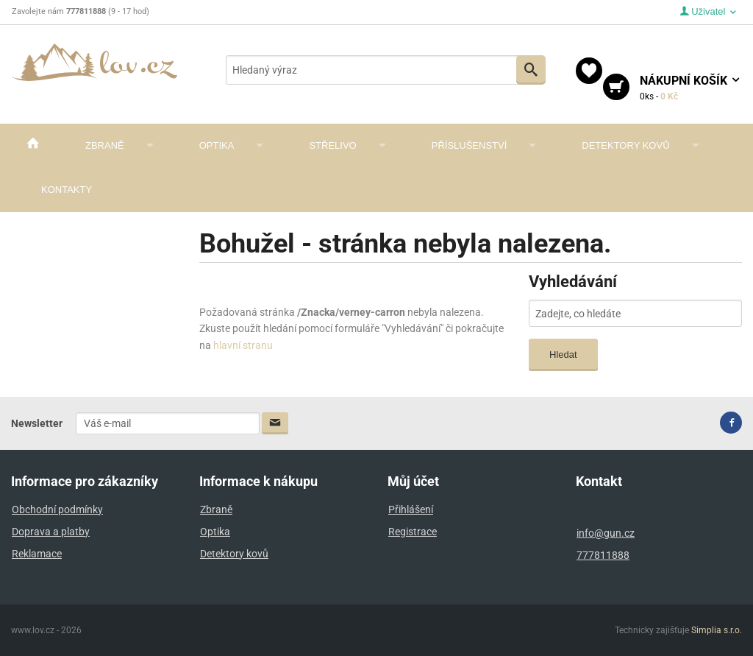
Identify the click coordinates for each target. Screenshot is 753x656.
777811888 (603, 555)
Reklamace (37, 554)
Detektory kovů (625, 145)
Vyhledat (531, 69)
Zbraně (104, 145)
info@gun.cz (606, 533)
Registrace (412, 531)
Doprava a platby (51, 531)
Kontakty (66, 189)
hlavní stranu (243, 345)
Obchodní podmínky (57, 509)
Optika (217, 145)
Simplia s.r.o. (716, 630)
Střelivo (332, 145)
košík (691, 88)
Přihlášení (410, 509)
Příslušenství (469, 145)
